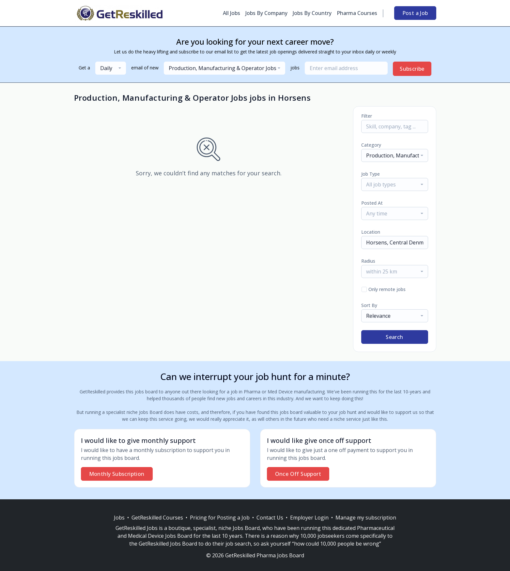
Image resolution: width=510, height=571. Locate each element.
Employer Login (309, 517)
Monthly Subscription (117, 473)
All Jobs (231, 13)
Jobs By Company (266, 13)
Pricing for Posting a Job (220, 517)
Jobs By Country (312, 13)
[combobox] (110, 68)
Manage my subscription (365, 517)
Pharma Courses (357, 13)
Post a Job (415, 13)
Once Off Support (298, 473)
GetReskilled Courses (157, 517)
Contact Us (269, 517)
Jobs (119, 517)
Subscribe (412, 68)
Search (394, 337)
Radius (368, 261)
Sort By (369, 305)
